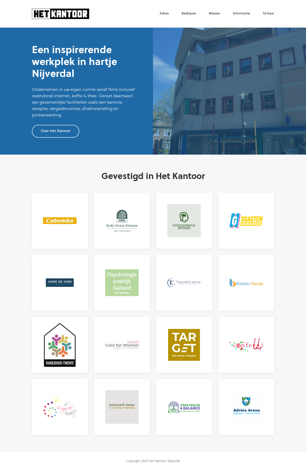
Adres (164, 13)
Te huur (268, 13)
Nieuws (214, 13)
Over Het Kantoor (55, 131)
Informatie (241, 13)
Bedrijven (189, 13)
